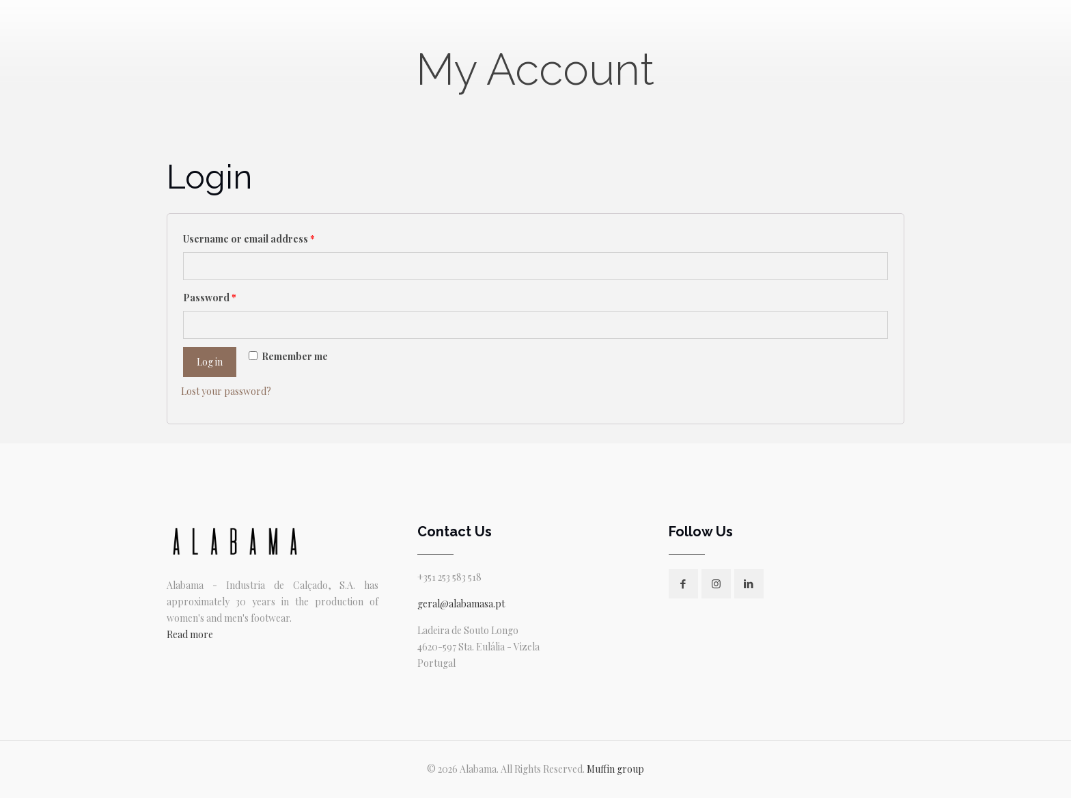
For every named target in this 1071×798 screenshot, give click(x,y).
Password (209, 297)
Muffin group (615, 768)
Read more (190, 634)
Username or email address (249, 238)
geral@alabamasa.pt (461, 603)
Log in (210, 361)
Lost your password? (226, 391)
